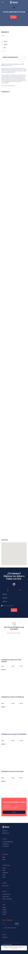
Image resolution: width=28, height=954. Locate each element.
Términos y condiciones (7, 898)
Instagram (4, 909)
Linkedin (4, 907)
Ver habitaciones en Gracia (14, 633)
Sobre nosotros (5, 885)
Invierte (3, 874)
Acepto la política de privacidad (8, 605)
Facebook (4, 912)
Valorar (14, 812)
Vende (3, 857)
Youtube (4, 914)
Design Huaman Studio (7, 944)
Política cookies (5, 896)
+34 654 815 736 (5, 846)
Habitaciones (5, 872)
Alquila (3, 859)
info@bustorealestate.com (7, 841)
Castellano (4, 937)
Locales (4, 877)
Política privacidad (6, 894)
